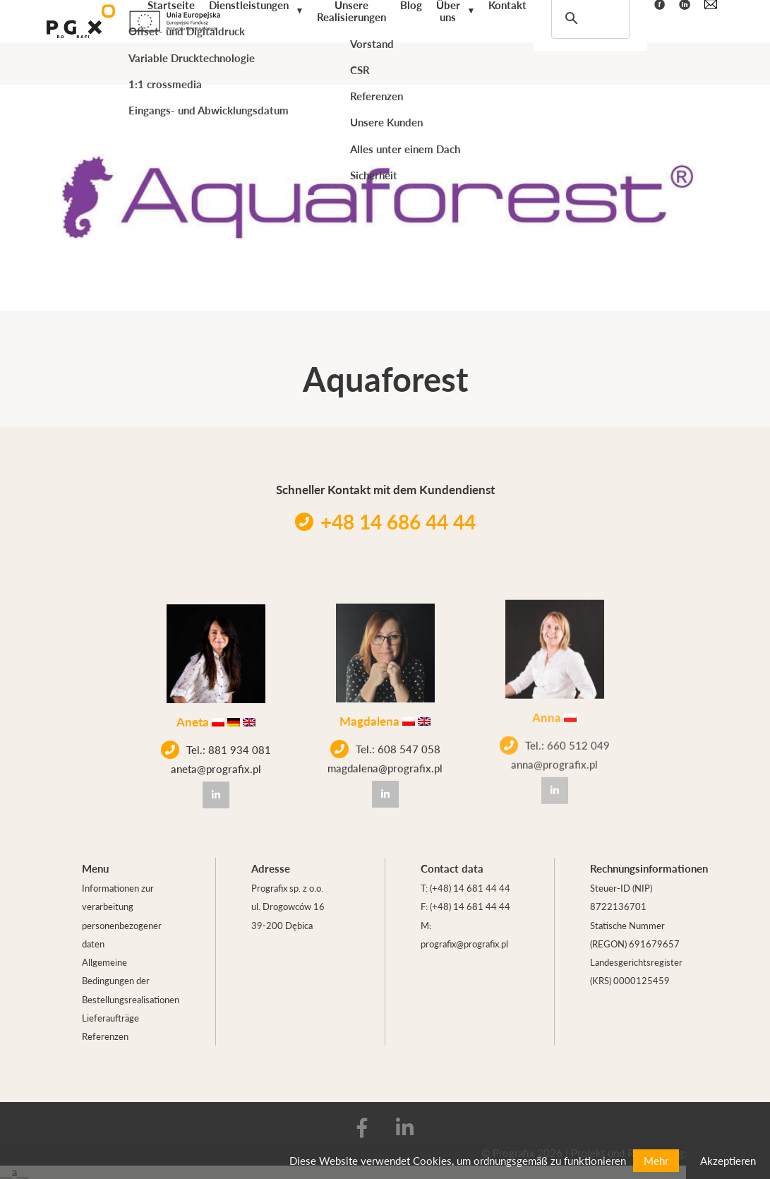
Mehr (656, 1160)
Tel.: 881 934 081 (216, 748)
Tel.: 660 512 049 (555, 730)
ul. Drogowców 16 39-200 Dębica (288, 915)
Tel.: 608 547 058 (385, 743)
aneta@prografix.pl (216, 767)
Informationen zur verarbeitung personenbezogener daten (122, 915)
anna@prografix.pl (554, 749)
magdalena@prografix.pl (385, 761)
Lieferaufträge (110, 1017)
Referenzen (105, 1036)
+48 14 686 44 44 (385, 521)
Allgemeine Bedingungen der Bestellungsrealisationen (130, 980)
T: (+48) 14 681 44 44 (465, 887)
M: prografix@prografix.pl (464, 934)
